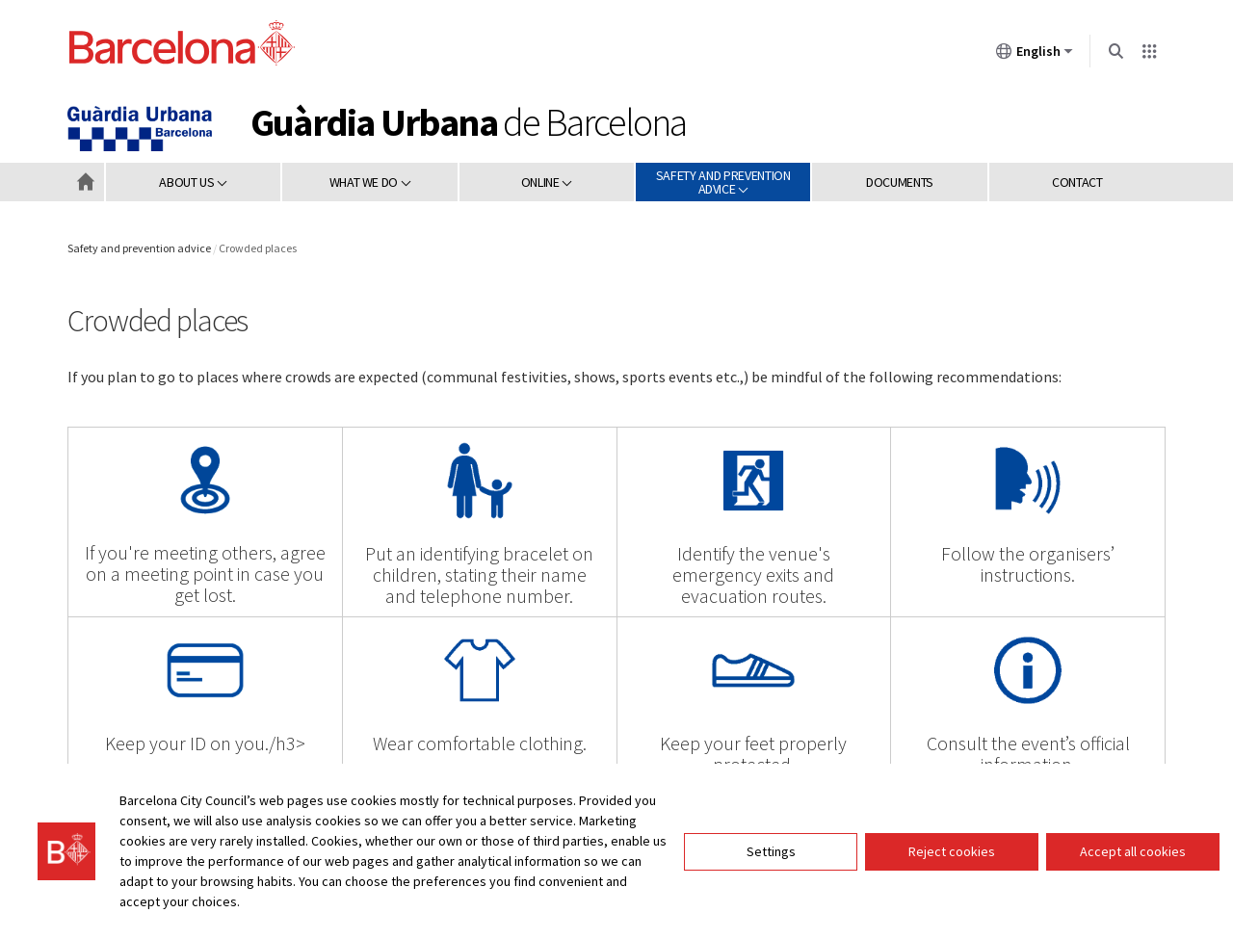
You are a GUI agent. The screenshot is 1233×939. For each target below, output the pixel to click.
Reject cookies (951, 851)
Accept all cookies (1133, 851)
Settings (771, 851)
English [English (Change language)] (1034, 54)
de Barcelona (468, 122)
